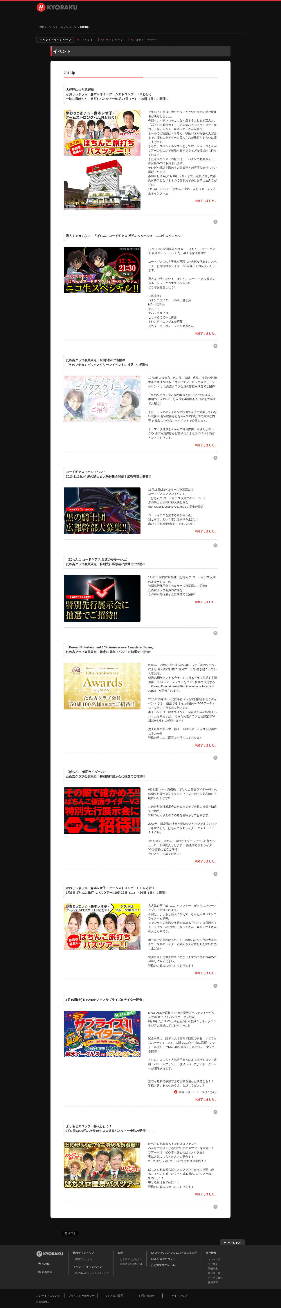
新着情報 (47, 1272)
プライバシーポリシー (81, 1295)
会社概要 (213, 1264)
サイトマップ (179, 1295)
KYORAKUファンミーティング (92, 1273)
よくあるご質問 (114, 1295)
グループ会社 (215, 1277)
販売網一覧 (214, 1273)
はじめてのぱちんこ (131, 1259)
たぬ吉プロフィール (163, 1265)
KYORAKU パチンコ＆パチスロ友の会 (174, 1252)
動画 (94, 17)
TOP (41, 27)
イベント (87, 39)
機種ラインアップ (57, 17)
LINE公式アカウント (163, 1259)
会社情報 (158, 17)
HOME (46, 1263)
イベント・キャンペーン (126, 17)
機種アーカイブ (83, 1259)
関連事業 (213, 1268)
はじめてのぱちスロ (131, 1264)
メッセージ (214, 1259)
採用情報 (189, 17)
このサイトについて (48, 1295)
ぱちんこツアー (146, 39)
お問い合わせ (225, 17)
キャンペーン (114, 39)
